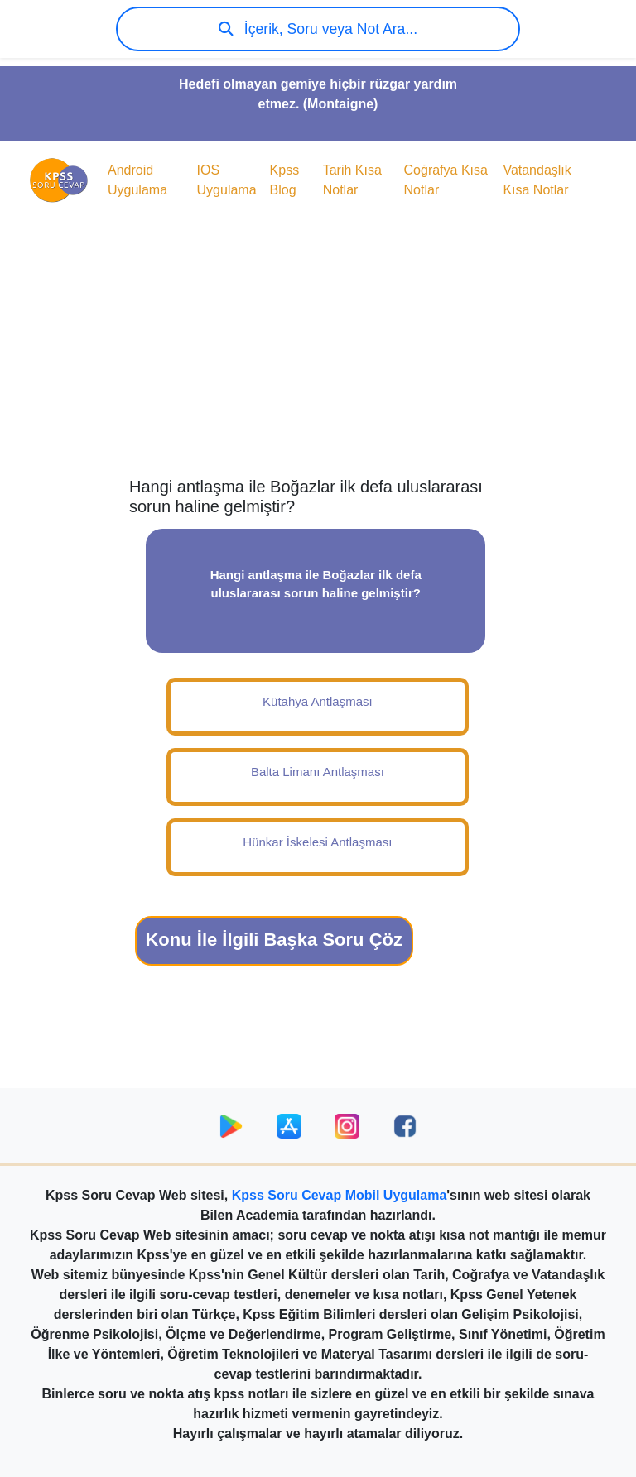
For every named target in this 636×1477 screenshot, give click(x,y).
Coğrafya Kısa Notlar (446, 180)
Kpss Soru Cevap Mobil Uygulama (339, 1195)
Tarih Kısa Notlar (352, 180)
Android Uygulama (137, 180)
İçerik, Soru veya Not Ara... (318, 29)
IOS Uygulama (227, 180)
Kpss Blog (285, 180)
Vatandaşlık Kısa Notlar (537, 180)
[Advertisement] (318, 344)
